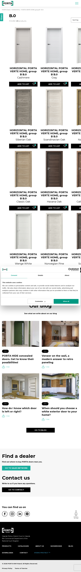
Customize (40, 301)
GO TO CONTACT (16, 490)
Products (6, 546)
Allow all (66, 301)
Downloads (7, 553)
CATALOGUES (23, 546)
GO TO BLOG (41, 430)
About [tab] (67, 275)
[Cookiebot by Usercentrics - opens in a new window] (70, 269)
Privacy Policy (7, 568)
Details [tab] (40, 275)
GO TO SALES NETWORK (16, 468)
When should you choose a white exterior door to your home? (59, 411)
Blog (71, 546)
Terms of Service (21, 568)
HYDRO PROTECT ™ (42, 553)
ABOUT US (39, 546)
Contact (24, 553)
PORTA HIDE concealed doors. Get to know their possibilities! (18, 359)
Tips (5, 351)
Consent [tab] (14, 275)
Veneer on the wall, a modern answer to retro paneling (57, 359)
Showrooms (56, 546)
